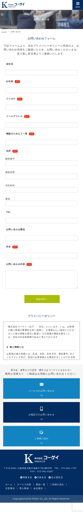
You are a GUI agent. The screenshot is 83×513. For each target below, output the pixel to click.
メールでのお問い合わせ (41, 391)
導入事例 (24, 488)
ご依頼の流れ (41, 438)
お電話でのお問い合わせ (41, 414)
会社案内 (38, 488)
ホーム (8, 484)
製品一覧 (40, 484)
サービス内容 (24, 484)
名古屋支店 (57, 477)
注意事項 (10, 488)
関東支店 (27, 477)
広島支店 (41, 477)
